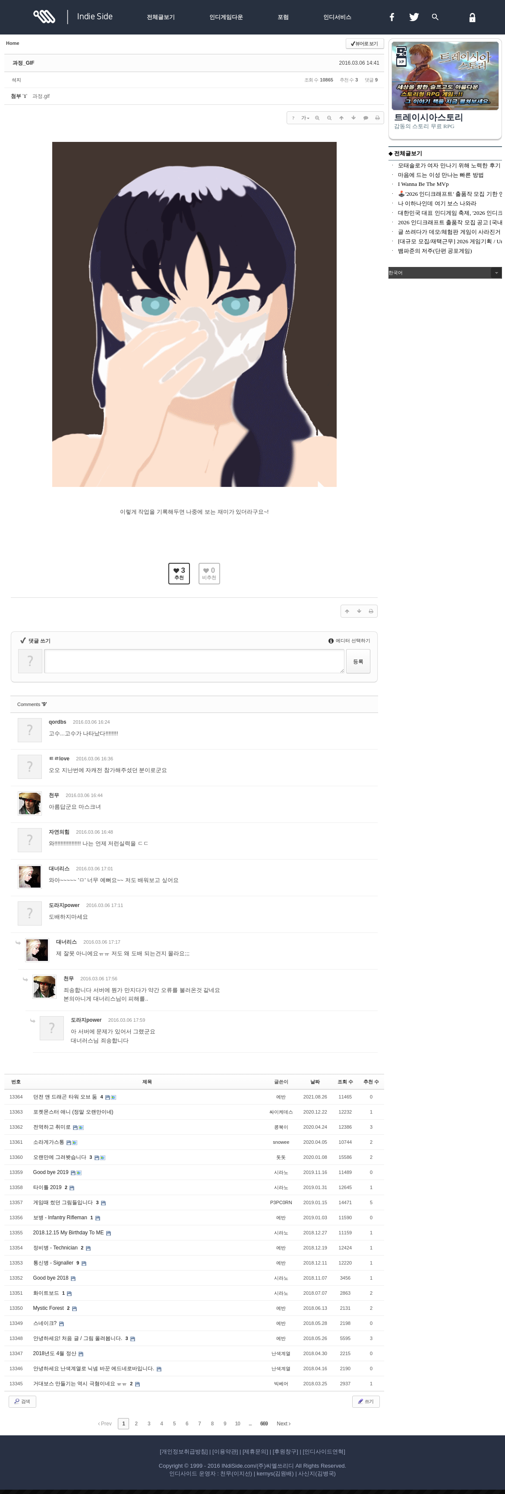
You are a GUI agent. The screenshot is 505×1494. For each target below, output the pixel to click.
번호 (16, 1081)
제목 (147, 1081)
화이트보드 (46, 1293)
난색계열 (280, 1353)
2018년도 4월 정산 (55, 1353)
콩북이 (281, 1127)
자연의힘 (59, 832)
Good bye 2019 (51, 1172)
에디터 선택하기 (349, 640)
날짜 (315, 1081)
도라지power (64, 905)
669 (264, 1424)
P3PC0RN (281, 1202)
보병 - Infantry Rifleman (61, 1218)
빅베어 (281, 1383)
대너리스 (59, 869)
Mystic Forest (49, 1308)
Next (283, 1424)
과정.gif (41, 96)
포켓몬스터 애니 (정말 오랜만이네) (73, 1112)
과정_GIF (24, 63)
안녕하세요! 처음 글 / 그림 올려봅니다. (78, 1338)
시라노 (281, 1172)
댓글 (364, 723)
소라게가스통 (49, 1142)
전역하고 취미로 (53, 1127)
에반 (281, 1096)
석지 (16, 79)
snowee (281, 1142)
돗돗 (281, 1157)
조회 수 (345, 1081)
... (250, 1424)
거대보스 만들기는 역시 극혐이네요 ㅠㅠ (81, 1384)
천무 (54, 795)
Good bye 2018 (51, 1278)
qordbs (57, 722)
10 (237, 1424)
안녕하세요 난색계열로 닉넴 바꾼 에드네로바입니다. (94, 1368)
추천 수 (371, 1081)
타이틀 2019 (48, 1187)
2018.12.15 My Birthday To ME (69, 1233)
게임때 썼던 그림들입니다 (64, 1202)
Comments (32, 704)
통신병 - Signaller (54, 1263)
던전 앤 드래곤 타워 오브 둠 (66, 1097)
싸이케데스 (281, 1111)
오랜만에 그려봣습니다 (60, 1157)
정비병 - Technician (56, 1248)
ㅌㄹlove (59, 759)
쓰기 (365, 1401)
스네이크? (45, 1323)
